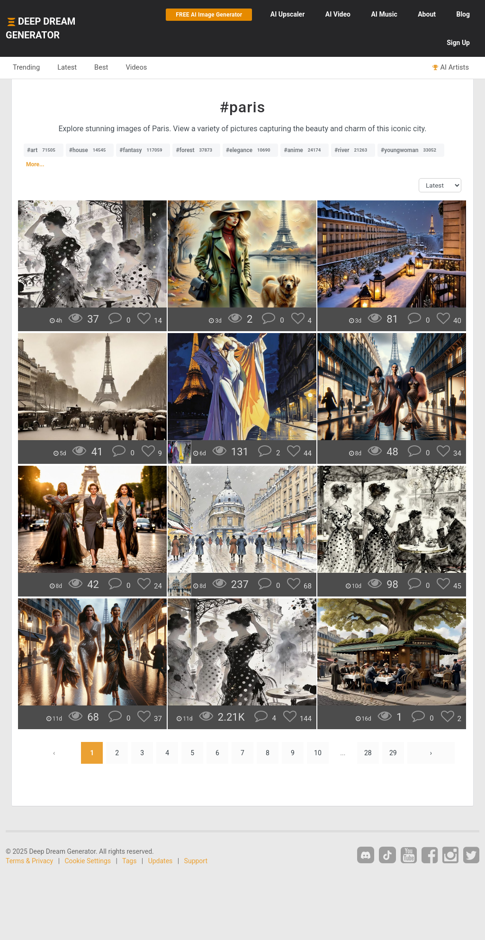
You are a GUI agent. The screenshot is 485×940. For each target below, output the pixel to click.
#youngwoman (411, 150)
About (427, 14)
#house (90, 150)
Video (337, 14)
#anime (304, 150)
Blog (463, 14)
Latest (67, 67)
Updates (160, 861)
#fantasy (143, 150)
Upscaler (287, 14)
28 (368, 753)
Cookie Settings (88, 861)
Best (101, 67)
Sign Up (458, 42)
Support (195, 861)
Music (384, 14)
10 (318, 753)
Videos (136, 67)
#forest (196, 150)
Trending (26, 67)
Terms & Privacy (29, 861)
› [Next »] (431, 753)
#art (43, 150)
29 (393, 753)
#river (353, 150)
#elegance (250, 150)
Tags (129, 861)
